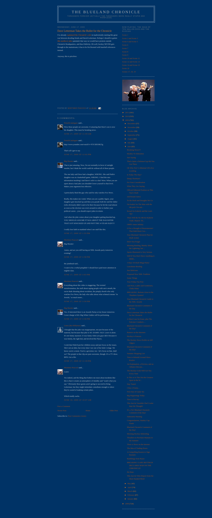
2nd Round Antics (134, 197)
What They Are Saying (135, 186)
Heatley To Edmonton (135, 154)
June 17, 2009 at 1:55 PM (77, 233)
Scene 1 (125, 35)
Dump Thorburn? (133, 178)
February (131, 495)
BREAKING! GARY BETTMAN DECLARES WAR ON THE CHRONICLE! (140, 465)
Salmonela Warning (134, 416)
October (130, 131)
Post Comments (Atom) (77, 416)
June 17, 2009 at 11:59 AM (77, 134)
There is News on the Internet (138, 444)
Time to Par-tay (133, 399)
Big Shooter (68, 161)
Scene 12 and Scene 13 (131, 62)
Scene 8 (125, 52)
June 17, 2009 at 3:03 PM (77, 274)
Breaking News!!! (134, 150)
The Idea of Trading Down (137, 448)
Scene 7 (125, 48)
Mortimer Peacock (71, 240)
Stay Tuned (131, 384)
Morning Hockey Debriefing (138, 434)
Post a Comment (63, 406)
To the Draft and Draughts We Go (140, 200)
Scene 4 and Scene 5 (130, 41)
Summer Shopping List (136, 353)
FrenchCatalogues (71, 123)
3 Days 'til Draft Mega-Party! (138, 263)
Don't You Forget (133, 242)
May (129, 483)
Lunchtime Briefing (134, 266)
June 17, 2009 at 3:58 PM (77, 319)
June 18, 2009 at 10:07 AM (77, 400)
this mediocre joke (64, 41)
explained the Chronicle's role (79, 35)
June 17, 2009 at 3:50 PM (77, 301)
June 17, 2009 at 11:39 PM (77, 361)
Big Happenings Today (135, 395)
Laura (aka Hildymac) (72, 325)
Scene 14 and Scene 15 (131, 65)
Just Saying (131, 157)
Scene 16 (125, 68)
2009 (127, 120)
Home (88, 410)
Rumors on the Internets (136, 332)
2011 (127, 112)
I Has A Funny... (133, 388)
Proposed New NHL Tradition (138, 274)
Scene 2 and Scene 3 (130, 38)
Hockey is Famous (134, 336)
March (130, 491)
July (129, 143)
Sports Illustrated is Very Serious (139, 252)
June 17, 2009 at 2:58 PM (77, 257)
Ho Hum (130, 472)
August (130, 139)
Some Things (132, 278)
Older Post (114, 410)
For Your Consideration (136, 182)
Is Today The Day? (134, 175)
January (130, 499)
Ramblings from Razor (135, 459)
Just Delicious (132, 270)
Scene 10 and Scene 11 (131, 58)
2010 (127, 116)
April (129, 487)
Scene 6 (125, 45)
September (131, 135)
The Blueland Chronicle (106, 12)
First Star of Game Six (135, 392)
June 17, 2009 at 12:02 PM (77, 154)
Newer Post (61, 410)
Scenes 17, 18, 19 (129, 72)
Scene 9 (125, 55)
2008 (127, 504)
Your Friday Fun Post (135, 282)
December (131, 123)
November (131, 127)
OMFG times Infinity (135, 224)
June (129, 146)
